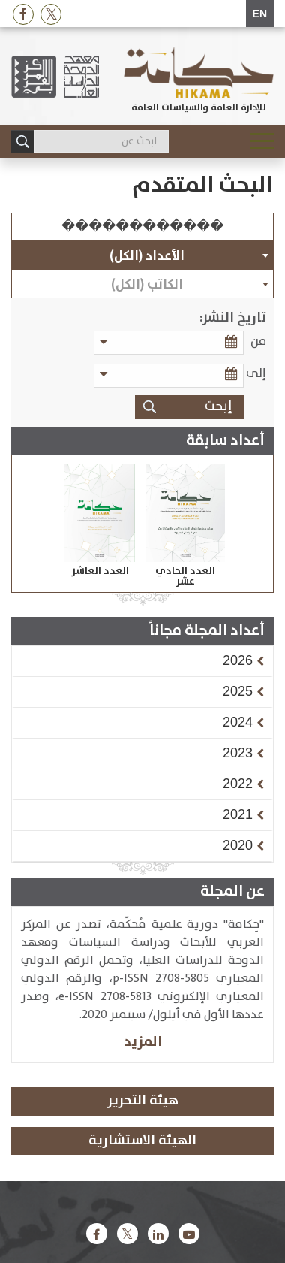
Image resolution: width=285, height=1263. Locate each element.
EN (260, 14)
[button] (238, 660)
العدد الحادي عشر (185, 576)
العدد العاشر (100, 571)
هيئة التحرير (142, 1100)
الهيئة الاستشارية (142, 1140)
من (258, 341)
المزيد (143, 1041)
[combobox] (142, 255)
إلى (256, 374)
